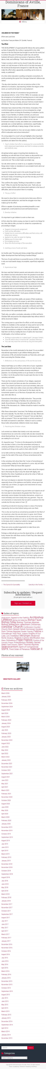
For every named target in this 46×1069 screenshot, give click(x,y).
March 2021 (5, 790)
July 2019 (4, 844)
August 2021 (5, 777)
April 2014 (4, 1028)
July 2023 (4, 730)
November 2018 (6, 867)
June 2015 (4, 1001)
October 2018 (6, 871)
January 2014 (6, 1035)
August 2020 (5, 804)
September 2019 (7, 837)
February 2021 (6, 794)
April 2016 (4, 968)
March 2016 (5, 971)
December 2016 (6, 944)
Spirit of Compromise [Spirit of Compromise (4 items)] (28, 647)
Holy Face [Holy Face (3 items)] (17, 633)
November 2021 (6, 767)
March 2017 (5, 934)
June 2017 (4, 924)
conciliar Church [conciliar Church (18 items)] (12, 627)
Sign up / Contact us (23, 603)
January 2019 (6, 861)
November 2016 (6, 948)
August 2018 (5, 877)
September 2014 (7, 1025)
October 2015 (6, 988)
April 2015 (4, 1008)
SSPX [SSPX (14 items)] (4, 649)
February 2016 (6, 974)
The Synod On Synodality (10, 585)
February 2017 (6, 938)
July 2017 (4, 921)
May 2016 (4, 964)
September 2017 (7, 914)
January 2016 (6, 978)
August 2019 (5, 840)
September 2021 (7, 774)
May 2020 (4, 810)
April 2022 (4, 753)
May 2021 (4, 784)
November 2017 (6, 907)
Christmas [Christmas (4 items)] (35, 624)
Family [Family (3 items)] (30, 631)
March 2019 (5, 854)
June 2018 (4, 884)
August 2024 (5, 710)
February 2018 (6, 897)
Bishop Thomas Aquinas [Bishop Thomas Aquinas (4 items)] (28, 622)
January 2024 (6, 723)
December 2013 (6, 1038)
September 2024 (7, 707)
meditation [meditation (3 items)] (14, 636)
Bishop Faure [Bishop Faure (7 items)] (34, 619)
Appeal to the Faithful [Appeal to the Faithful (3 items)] (20, 618)
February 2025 (6, 700)
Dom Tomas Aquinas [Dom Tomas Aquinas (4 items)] (11, 631)
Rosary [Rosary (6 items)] (29, 642)
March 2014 (5, 1031)
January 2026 (6, 696)
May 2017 (4, 928)
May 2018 (4, 887)
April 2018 (4, 891)
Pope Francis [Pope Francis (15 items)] (24, 640)
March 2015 (5, 1011)
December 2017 (6, 904)
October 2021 (6, 770)
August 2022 (5, 743)
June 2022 (4, 747)
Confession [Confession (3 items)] (28, 627)
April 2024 (4, 713)
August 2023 (5, 727)
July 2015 (4, 998)
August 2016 (5, 954)
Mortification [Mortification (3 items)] (35, 638)
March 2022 (5, 757)
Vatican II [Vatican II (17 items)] (36, 649)
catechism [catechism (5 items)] (25, 624)
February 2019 (6, 857)
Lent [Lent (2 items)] (8, 636)
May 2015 (4, 1005)
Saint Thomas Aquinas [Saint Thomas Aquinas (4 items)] (28, 644)
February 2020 (6, 820)
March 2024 (5, 717)
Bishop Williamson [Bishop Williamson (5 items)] (10, 624)
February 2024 (6, 720)
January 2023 (6, 737)
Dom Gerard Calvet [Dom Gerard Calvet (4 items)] (16, 629)
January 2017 (6, 941)
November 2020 (6, 797)
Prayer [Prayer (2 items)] (10, 643)
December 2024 (6, 703)
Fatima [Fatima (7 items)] (37, 631)
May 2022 (4, 750)
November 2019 (6, 830)
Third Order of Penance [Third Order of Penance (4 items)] (19, 649)
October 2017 (6, 911)
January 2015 (6, 1018)
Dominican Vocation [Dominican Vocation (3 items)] (34, 629)
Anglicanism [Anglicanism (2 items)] (5, 618)
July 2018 (4, 881)
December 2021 (6, 763)
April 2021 (4, 787)
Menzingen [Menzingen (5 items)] (25, 635)
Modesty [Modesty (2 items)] (10, 638)
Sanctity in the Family (37, 585)
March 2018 (5, 894)
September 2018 (7, 874)
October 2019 (6, 834)
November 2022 (6, 740)
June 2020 (4, 807)
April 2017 (4, 931)
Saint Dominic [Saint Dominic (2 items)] (12, 645)
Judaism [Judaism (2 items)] (25, 634)
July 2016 (4, 958)
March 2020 (5, 817)
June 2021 (4, 780)
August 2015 (5, 995)
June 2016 (4, 961)
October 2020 (6, 800)
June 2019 (4, 847)
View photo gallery (11, 679)
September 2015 (7, 991)
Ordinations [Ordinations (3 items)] (11, 640)
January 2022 (6, 760)
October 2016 (6, 951)
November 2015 (6, 984)
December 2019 (6, 827)
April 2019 (4, 851)
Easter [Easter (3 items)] (24, 631)
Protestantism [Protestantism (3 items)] (20, 642)
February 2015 (6, 1015)
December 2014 (6, 1021)
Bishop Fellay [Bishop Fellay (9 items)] (8, 622)
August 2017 (5, 917)
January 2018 (6, 901)
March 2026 (5, 693)
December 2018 (6, 864)
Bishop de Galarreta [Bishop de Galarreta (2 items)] (20, 620)
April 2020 (4, 814)
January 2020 (6, 824)
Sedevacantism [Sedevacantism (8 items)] (9, 646)
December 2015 (6, 981)
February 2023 (6, 733)
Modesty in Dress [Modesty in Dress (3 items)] (21, 638)
